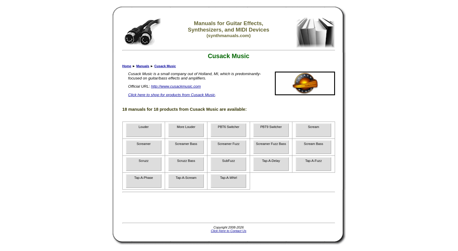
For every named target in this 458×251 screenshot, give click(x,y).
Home (126, 66)
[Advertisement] (228, 207)
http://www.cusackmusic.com (176, 86)
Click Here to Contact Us (229, 231)
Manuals (142, 66)
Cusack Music (165, 66)
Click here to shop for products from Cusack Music (171, 95)
